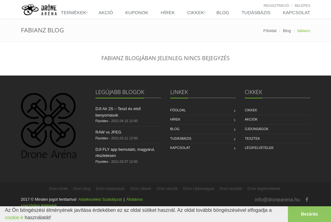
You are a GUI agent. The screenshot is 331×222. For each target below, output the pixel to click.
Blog (222, 12)
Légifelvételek (259, 148)
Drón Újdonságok (198, 188)
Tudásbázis (255, 12)
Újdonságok (256, 129)
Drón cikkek (140, 188)
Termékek (74, 12)
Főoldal (270, 30)
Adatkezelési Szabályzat (100, 199)
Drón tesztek (231, 188)
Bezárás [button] (309, 214)
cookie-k (14, 217)
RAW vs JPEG (108, 132)
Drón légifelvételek (264, 188)
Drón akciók (167, 188)
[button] (53, 218)
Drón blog (82, 188)
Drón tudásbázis (110, 188)
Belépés (302, 5)
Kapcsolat (296, 12)
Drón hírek (58, 188)
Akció (106, 12)
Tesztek (252, 138)
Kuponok (136, 12)
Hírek (168, 12)
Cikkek (195, 12)
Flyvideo (101, 121)
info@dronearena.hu (277, 199)
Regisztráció (276, 5)
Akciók (251, 119)
